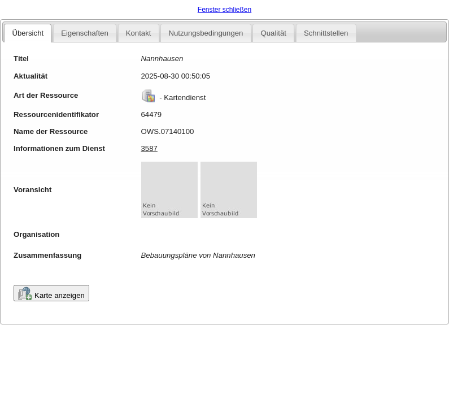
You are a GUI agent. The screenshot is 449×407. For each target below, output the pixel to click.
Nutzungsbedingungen (205, 33)
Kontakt (138, 33)
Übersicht (27, 33)
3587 (149, 148)
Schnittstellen (326, 33)
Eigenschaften (84, 33)
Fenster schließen (224, 10)
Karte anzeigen (51, 293)
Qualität (273, 33)
